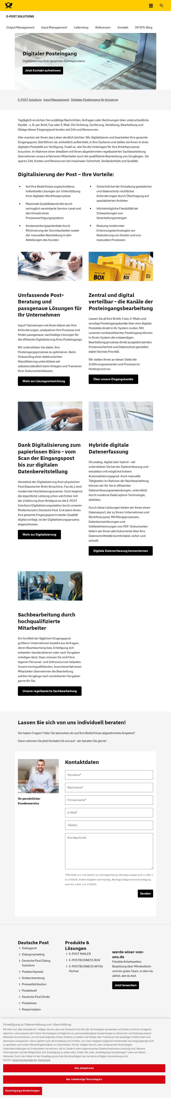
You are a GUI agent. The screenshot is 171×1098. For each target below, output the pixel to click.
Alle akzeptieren (84, 1070)
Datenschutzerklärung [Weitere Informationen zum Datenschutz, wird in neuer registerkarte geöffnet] (24, 1062)
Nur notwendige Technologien (84, 1081)
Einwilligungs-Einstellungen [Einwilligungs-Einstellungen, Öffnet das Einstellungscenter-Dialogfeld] (22, 1093)
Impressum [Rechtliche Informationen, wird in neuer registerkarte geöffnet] (44, 1062)
